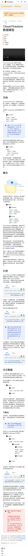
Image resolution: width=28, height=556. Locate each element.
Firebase (5, 21)
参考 (2, 553)
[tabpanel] (14, 293)
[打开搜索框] (19, 2)
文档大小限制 (15, 163)
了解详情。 (11, 15)
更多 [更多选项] (13, 286)
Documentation (6, 6)
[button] (7, 286)
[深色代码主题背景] (21, 289)
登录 (25, 1)
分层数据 (11, 248)
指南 (2, 551)
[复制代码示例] (24, 289)
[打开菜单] (2, 2)
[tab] (7, 286)
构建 (6, 22)
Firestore (18, 6)
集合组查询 (18, 423)
